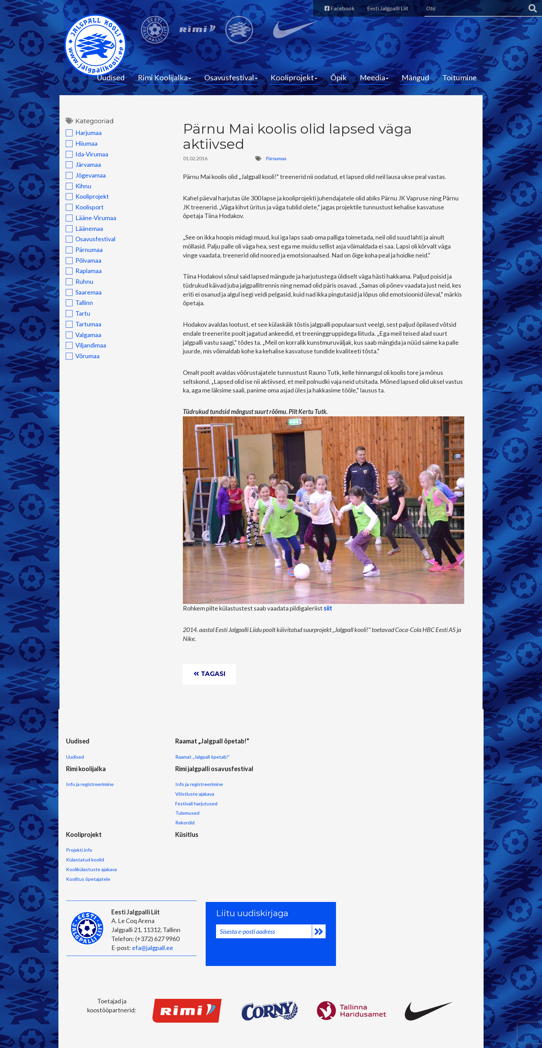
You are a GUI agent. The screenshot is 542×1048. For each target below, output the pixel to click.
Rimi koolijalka (212, 752)
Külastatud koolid (84, 853)
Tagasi (210, 680)
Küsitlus (140, 826)
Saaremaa (82, 296)
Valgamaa (81, 338)
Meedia (374, 79)
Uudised (111, 79)
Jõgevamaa (84, 179)
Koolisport (83, 211)
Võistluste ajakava (274, 787)
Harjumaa (82, 136)
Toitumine (459, 79)
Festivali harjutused (276, 797)
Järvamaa (81, 168)
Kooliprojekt (294, 79)
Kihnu (76, 189)
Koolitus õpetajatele (87, 872)
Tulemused (267, 807)
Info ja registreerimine (216, 769)
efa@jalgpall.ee (151, 939)
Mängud (415, 79)
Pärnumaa (82, 253)
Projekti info (78, 843)
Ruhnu (77, 285)
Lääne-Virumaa (89, 221)
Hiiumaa (79, 147)
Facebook (333, 8)
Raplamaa (82, 274)
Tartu (76, 317)
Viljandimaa (84, 349)
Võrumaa (80, 359)
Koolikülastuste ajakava (90, 862)
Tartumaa (81, 328)
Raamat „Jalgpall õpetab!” (156, 778)
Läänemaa (82, 232)
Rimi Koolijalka (164, 79)
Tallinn (77, 306)
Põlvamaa (81, 264)
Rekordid (264, 816)
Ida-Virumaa (85, 158)
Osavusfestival (231, 79)
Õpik (338, 79)
